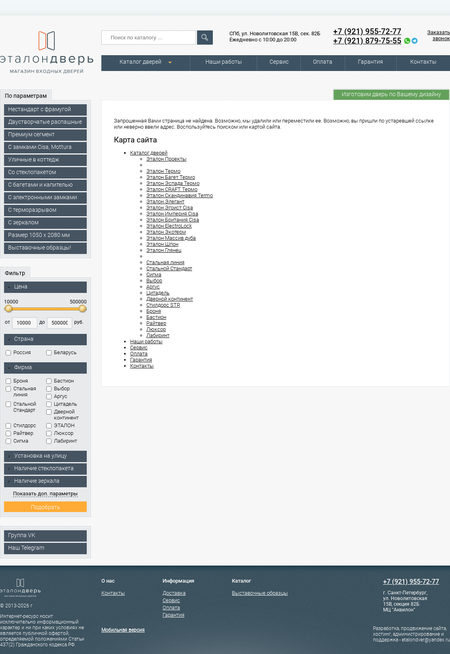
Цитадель (61, 404)
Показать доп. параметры (45, 493)
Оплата (322, 61)
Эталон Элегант (165, 201)
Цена (17, 286)
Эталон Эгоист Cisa (169, 207)
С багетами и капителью (40, 184)
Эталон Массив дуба (171, 238)
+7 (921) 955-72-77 (367, 31)
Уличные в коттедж (33, 159)
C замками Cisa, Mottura (40, 147)
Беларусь (61, 352)
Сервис (279, 61)
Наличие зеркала (33, 481)
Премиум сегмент (31, 134)
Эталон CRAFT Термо (171, 189)
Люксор (59, 433)
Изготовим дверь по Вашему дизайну (391, 94)
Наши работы (224, 61)
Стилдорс (21, 425)
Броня (17, 381)
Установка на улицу (37, 455)
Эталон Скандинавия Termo (179, 195)
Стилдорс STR (163, 305)
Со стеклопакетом (32, 172)
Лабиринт (61, 441)
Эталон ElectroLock (169, 226)
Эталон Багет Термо (170, 177)
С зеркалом (23, 222)
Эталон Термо (163, 171)
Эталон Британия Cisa (172, 220)
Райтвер (19, 433)
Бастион (60, 381)
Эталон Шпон (162, 244)
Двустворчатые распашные (45, 121)
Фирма (19, 367)
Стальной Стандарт (21, 407)
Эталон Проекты (166, 159)
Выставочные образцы (260, 593)
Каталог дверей (140, 61)
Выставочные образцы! (39, 247)
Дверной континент (62, 415)
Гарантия (370, 61)
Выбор (58, 388)
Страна (20, 339)
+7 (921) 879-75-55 (367, 40)
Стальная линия (21, 391)
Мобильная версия (123, 630)
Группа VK (21, 535)
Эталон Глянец (163, 250)
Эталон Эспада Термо (172, 183)
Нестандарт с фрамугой (39, 109)
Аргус (56, 396)
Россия (18, 352)
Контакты (423, 61)
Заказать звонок (438, 35)
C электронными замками (42, 197)
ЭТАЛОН (60, 425)
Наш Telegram (26, 547)
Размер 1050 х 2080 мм (39, 235)
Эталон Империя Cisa (172, 214)
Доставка (174, 593)
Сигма (17, 441)
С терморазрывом (32, 210)
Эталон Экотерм (166, 232)
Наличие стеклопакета (40, 468)
